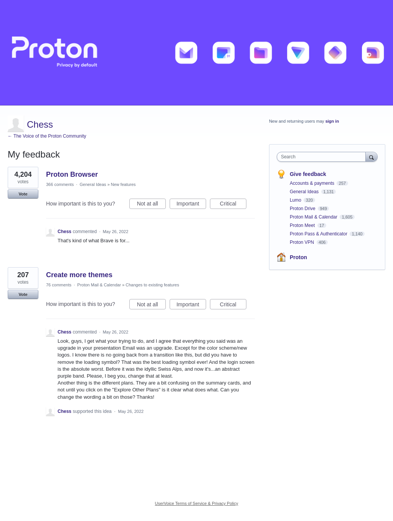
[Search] (371, 156)
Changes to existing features (152, 285)
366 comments (60, 184)
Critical (233, 205)
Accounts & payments (312, 183)
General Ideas (92, 184)
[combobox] (323, 156)
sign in (332, 121)
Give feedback (308, 174)
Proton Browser (72, 174)
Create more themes (79, 275)
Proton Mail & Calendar (99, 285)
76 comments (58, 285)
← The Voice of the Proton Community (47, 136)
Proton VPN (302, 242)
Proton (298, 257)
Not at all (151, 205)
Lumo (296, 200)
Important (191, 205)
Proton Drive (303, 208)
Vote (22, 194)
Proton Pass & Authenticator (319, 234)
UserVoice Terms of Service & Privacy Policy (196, 503)
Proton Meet (303, 225)
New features (123, 184)
